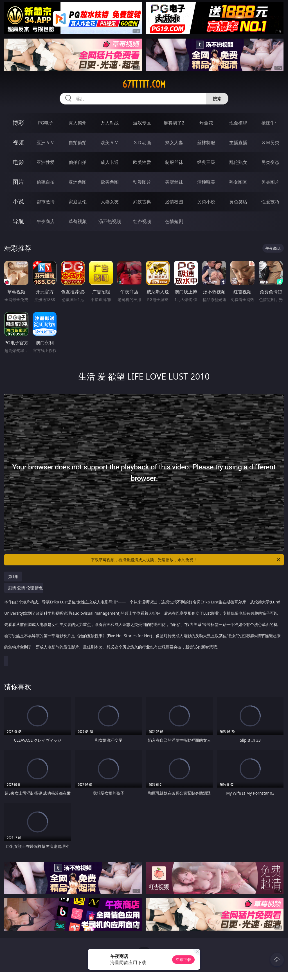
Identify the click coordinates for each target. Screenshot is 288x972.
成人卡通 (110, 162)
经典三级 (206, 162)
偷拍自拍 (78, 162)
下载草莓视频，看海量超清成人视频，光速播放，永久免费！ (186, 559)
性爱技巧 (270, 202)
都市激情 (46, 202)
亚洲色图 (78, 182)
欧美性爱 (142, 162)
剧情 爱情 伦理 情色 (142, 620)
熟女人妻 (174, 142)
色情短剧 (174, 221)
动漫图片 (142, 182)
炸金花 (206, 123)
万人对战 (110, 123)
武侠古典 (142, 202)
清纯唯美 (206, 182)
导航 (18, 221)
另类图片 (270, 182)
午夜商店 (46, 221)
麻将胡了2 (174, 123)
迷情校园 (174, 202)
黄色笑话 (238, 202)
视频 (18, 142)
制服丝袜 (174, 162)
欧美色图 (110, 182)
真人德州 (78, 123)
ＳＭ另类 (270, 142)
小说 (18, 201)
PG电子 (45, 123)
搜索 (217, 98)
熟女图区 (238, 182)
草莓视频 (78, 221)
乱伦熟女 (238, 162)
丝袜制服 (206, 142)
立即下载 (183, 959)
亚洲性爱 (46, 162)
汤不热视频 (109, 221)
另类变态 (270, 162)
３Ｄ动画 (142, 142)
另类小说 (206, 202)
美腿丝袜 (174, 182)
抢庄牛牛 (270, 123)
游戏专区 (142, 123)
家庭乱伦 (78, 202)
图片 (18, 182)
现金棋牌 (238, 123)
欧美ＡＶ (110, 142)
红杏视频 (142, 221)
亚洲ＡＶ (46, 142)
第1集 (13, 576)
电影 (18, 162)
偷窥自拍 (46, 182)
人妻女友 (110, 202)
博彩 (18, 122)
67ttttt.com (144, 84)
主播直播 (238, 142)
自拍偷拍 (78, 142)
